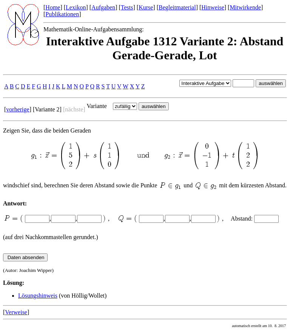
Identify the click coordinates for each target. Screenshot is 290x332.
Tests (127, 7)
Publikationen (62, 14)
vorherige (17, 109)
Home (52, 7)
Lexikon (76, 7)
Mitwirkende (245, 7)
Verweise (16, 312)
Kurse (146, 7)
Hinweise (212, 7)
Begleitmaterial (177, 7)
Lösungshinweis (37, 295)
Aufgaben (103, 7)
